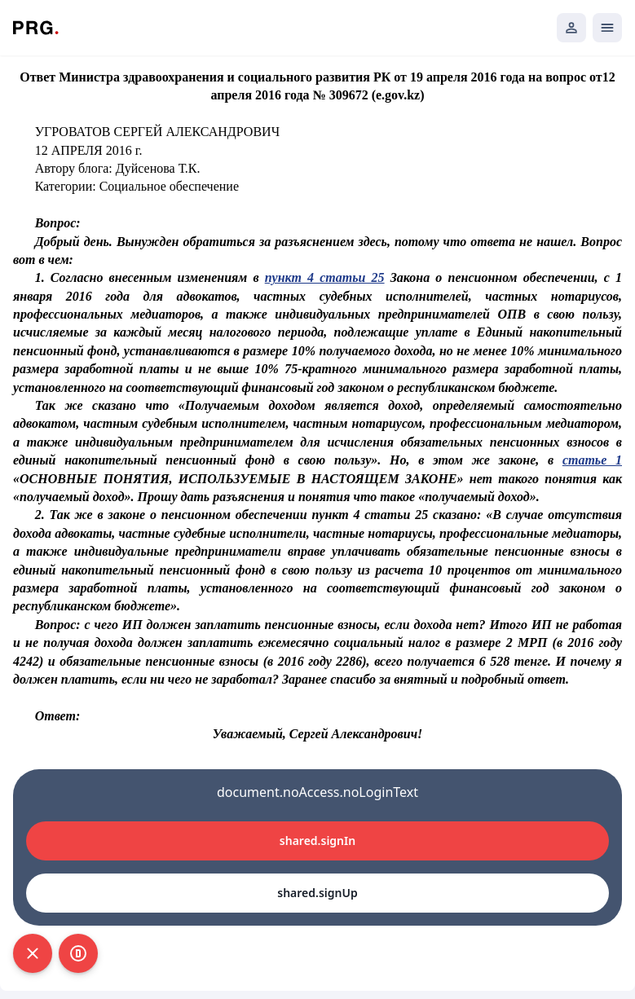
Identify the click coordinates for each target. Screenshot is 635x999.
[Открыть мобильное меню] (607, 27)
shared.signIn (317, 840)
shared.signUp (317, 892)
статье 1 (592, 460)
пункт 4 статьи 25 (325, 277)
